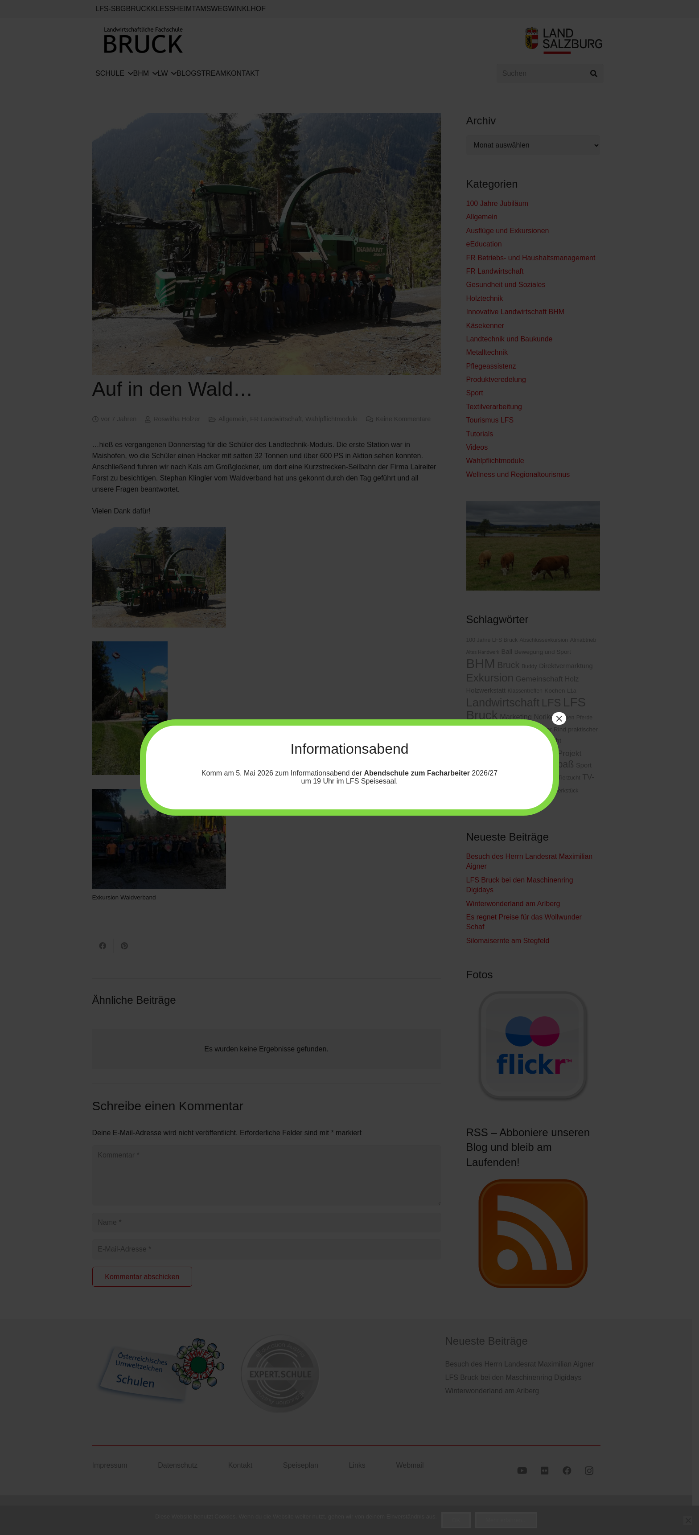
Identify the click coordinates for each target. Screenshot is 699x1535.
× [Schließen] (559, 718)
